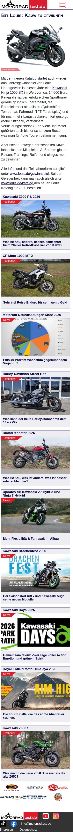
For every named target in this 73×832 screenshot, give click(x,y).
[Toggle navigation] (63, 5)
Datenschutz (28, 829)
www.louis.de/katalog (17, 183)
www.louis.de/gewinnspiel (29, 174)
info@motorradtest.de (36, 823)
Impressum (7, 829)
